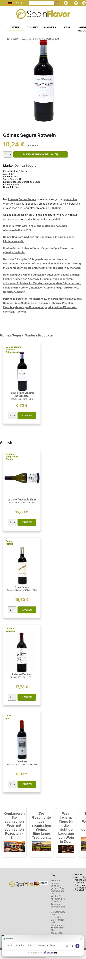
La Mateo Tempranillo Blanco (12, 457)
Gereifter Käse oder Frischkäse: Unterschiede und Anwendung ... (58, 918)
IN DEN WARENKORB (40, 154)
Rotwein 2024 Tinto (19, 399)
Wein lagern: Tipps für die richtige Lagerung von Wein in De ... (66, 827)
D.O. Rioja (55, 208)
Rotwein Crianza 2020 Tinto (19, 590)
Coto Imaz (8, 716)
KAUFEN (27, 415)
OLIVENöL (33, 27)
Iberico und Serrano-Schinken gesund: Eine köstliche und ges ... (57, 887)
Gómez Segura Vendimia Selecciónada (13, 349)
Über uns (79, 882)
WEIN (15, 27)
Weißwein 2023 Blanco (19, 502)
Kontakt (79, 874)
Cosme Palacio (9, 542)
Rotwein (13, 199)
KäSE (67, 27)
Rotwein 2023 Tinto (19, 677)
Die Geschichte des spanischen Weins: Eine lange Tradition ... (41, 825)
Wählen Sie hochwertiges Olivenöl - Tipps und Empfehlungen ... (58, 903)
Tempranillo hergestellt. (47, 219)
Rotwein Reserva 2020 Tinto (19, 764)
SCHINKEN (49, 27)
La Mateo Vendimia (10, 629)
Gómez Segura (25, 165)
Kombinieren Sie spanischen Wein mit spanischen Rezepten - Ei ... (14, 825)
